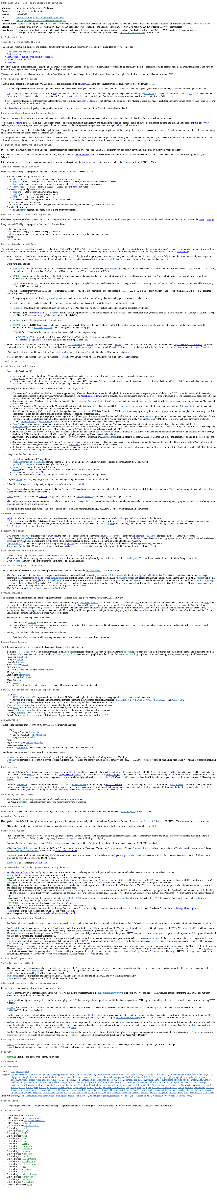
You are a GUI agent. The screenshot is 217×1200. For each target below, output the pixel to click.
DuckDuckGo (41, 870)
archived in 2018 (42, 316)
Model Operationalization (18, 881)
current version (72, 98)
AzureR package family (91, 400)
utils (9, 110)
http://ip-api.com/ (76, 611)
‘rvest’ (206, 125)
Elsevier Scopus (113, 781)
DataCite (176, 779)
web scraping (183, 255)
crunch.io (43, 501)
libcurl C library (87, 102)
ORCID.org (74, 779)
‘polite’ (19, 125)
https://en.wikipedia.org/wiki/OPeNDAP (121, 863)
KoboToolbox (98, 721)
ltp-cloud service (42, 583)
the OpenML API (143, 580)
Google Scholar (66, 781)
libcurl (83, 85)
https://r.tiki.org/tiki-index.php (182, 917)
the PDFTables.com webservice (55, 561)
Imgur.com (69, 548)
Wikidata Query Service (66, 858)
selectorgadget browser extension (37, 343)
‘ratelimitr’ (119, 127)
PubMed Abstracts (114, 791)
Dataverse (52, 540)
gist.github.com (50, 525)
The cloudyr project (16, 505)
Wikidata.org (181, 856)
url (61, 174)
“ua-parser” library (149, 960)
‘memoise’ (133, 127)
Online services (14, 55)
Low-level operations (16, 61)
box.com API (78, 488)
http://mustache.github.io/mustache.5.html (55, 922)
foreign (210, 222)
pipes (97, 306)
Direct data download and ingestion (23, 53)
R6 (54, 95)
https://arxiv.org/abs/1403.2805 (188, 348)
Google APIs (39, 476)
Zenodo (143, 784)
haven (201, 222)
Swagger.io (127, 360)
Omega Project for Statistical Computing (25, 1117)
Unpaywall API (28, 796)
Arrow (75, 189)
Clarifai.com (168, 580)
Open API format (44, 962)
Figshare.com (142, 540)
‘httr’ (196, 125)
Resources (11, 63)
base (17, 110)
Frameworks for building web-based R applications (30, 58)
